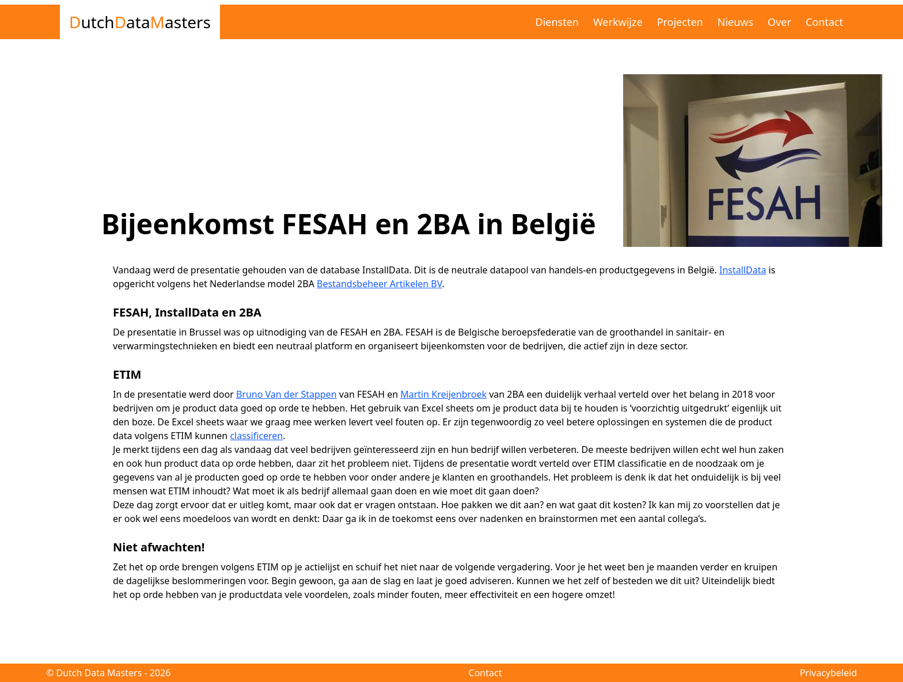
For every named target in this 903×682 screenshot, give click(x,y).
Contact (824, 22)
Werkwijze (618, 22)
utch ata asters (140, 22)
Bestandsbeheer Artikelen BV (379, 283)
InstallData (742, 270)
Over (779, 22)
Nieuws (735, 22)
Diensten (557, 22)
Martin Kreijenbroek (443, 394)
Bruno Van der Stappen (286, 394)
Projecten (680, 22)
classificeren (256, 435)
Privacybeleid (828, 672)
